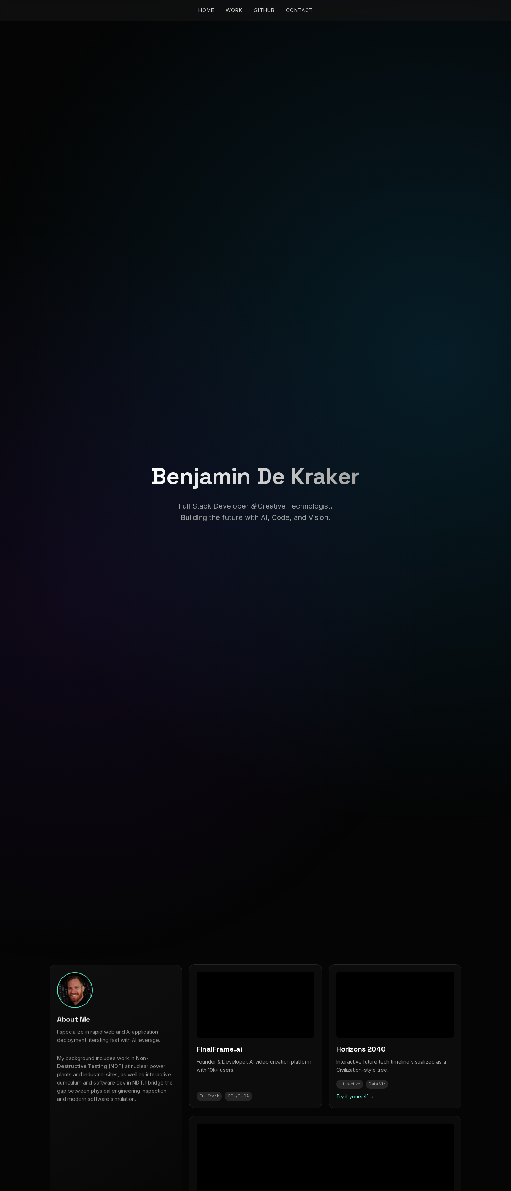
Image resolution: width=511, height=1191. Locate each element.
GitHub (264, 10)
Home (206, 10)
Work (234, 10)
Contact (299, 10)
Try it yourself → (355, 1096)
